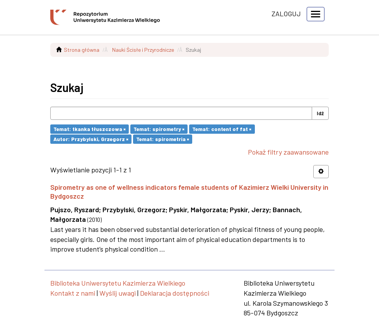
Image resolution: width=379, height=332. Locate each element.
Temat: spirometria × (162, 139)
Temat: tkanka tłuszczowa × (89, 129)
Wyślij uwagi (117, 293)
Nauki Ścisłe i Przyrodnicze (143, 49)
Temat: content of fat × (221, 129)
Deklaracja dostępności (174, 293)
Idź (320, 113)
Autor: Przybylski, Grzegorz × (90, 139)
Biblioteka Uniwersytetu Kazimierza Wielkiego (117, 283)
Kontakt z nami (72, 293)
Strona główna (81, 49)
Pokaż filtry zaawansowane (288, 152)
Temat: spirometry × (158, 129)
